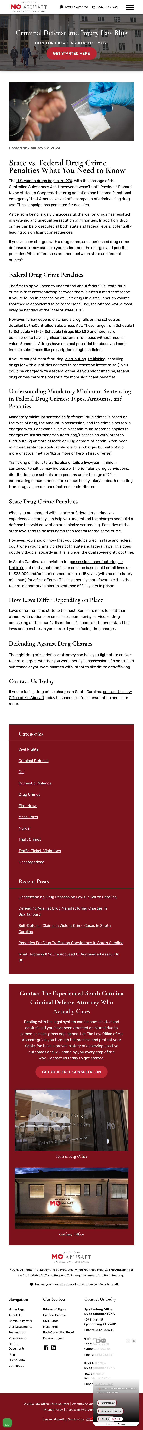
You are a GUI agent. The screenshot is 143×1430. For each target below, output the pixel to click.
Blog (12, 1354)
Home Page (17, 1309)
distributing (75, 359)
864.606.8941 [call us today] (104, 7)
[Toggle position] (128, 1340)
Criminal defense (34, 760)
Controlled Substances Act (58, 325)
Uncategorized (31, 862)
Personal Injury (53, 1338)
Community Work (20, 1321)
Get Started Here (71, 53)
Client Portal (17, 1360)
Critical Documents (17, 1346)
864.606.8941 (104, 1329)
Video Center (18, 1338)
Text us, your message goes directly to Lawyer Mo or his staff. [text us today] (74, 1284)
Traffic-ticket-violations (40, 851)
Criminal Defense (55, 1315)
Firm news (28, 806)
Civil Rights (51, 1321)
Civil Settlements (20, 1326)
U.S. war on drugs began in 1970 (44, 181)
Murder (25, 828)
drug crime (70, 241)
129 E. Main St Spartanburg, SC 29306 (100, 1322)
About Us (15, 1315)
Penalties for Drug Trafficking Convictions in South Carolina (71, 943)
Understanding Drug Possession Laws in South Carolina (68, 897)
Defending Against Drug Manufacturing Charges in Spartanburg (63, 911)
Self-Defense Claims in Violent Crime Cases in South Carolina (65, 928)
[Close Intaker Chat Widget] (134, 1340)
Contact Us (16, 1365)
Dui (21, 772)
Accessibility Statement (82, 1409)
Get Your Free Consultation (71, 1072)
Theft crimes (30, 839)
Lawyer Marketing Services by (71, 1419)
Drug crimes (29, 794)
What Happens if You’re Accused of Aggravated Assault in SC (69, 957)
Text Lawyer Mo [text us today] (74, 7)
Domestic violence (35, 783)
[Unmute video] (93, 1340)
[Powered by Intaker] (119, 1424)
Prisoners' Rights (54, 1309)
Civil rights (29, 749)
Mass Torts (50, 1326)
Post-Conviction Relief (58, 1332)
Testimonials (17, 1332)
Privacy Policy (53, 1409)
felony (91, 468)
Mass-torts (28, 817)
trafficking (96, 359)
